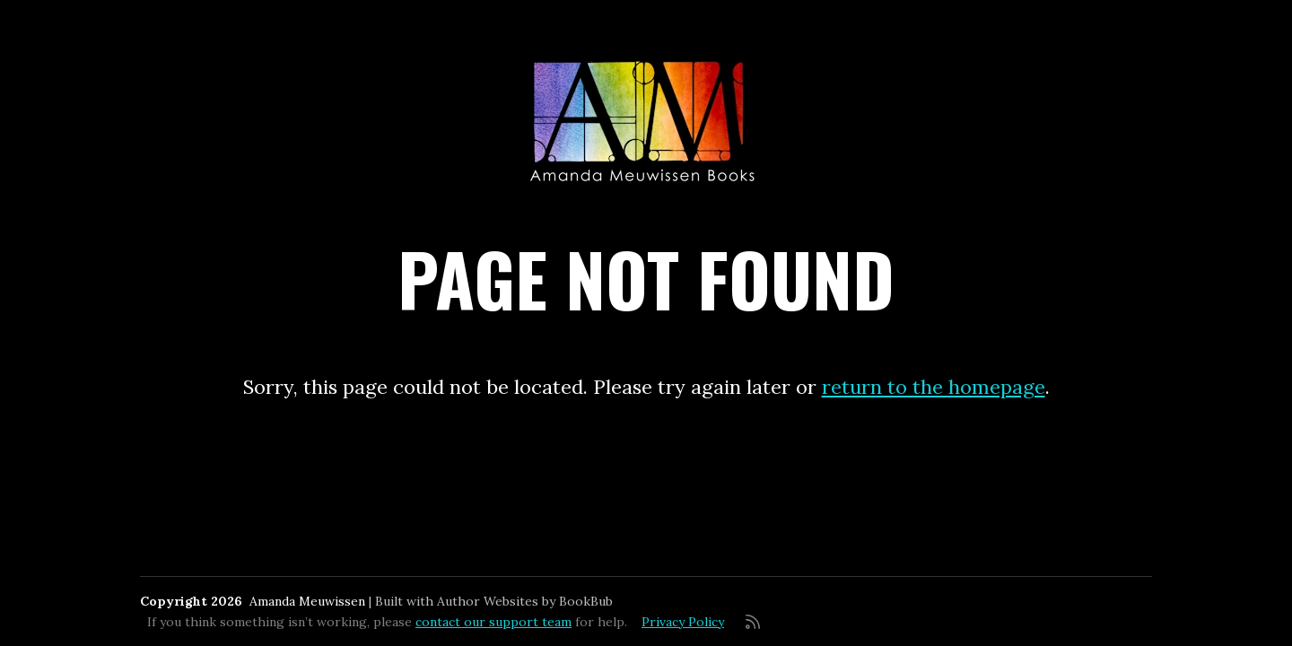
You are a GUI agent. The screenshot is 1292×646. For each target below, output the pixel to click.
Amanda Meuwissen (307, 601)
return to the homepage (933, 386)
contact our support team (493, 622)
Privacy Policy (683, 622)
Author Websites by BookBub (525, 601)
